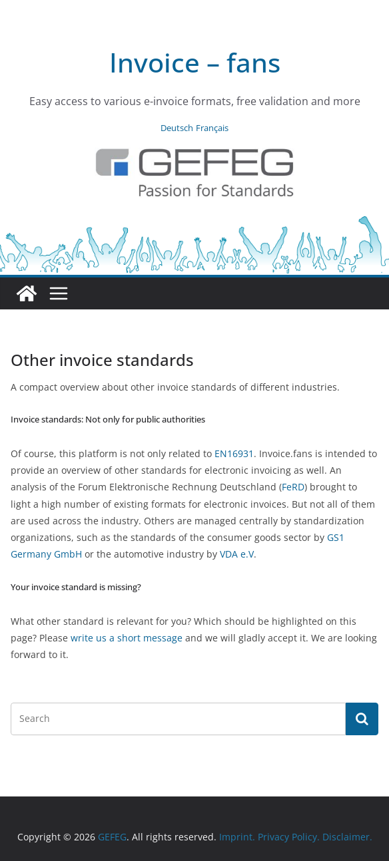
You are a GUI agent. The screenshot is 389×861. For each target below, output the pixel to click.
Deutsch (177, 128)
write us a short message (127, 637)
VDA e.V (237, 554)
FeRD (293, 486)
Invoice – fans (194, 62)
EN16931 (234, 453)
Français (212, 128)
